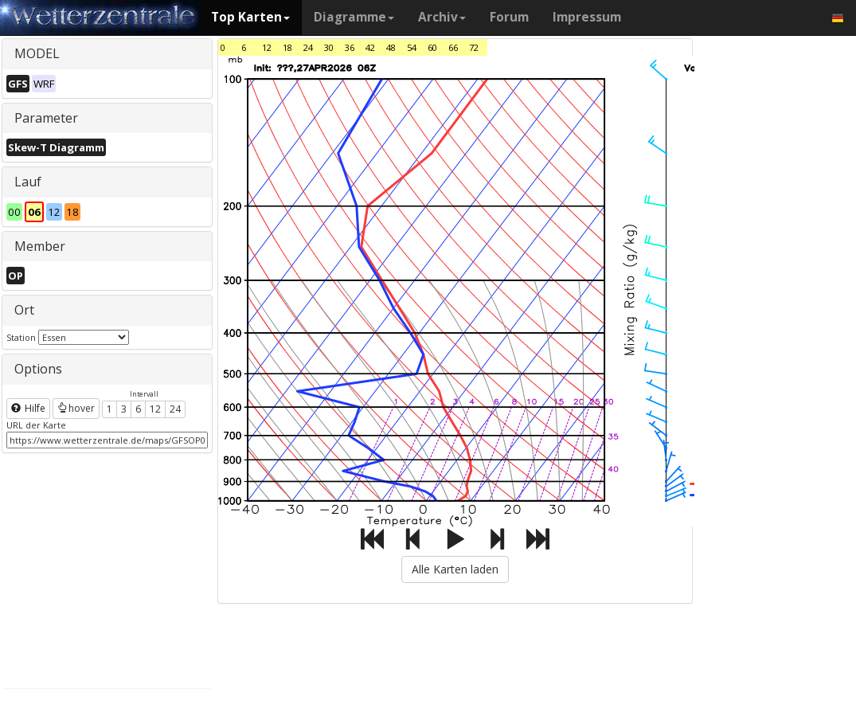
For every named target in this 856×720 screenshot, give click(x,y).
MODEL (37, 53)
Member (39, 246)
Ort (24, 310)
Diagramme (354, 17)
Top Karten (250, 17)
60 (432, 47)
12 (155, 409)
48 (391, 47)
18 (287, 47)
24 (175, 409)
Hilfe (28, 408)
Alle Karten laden (455, 569)
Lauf (27, 181)
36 (349, 47)
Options (38, 369)
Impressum (587, 17)
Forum (509, 17)
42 (370, 47)
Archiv (442, 17)
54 (411, 47)
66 (453, 47)
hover (76, 408)
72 (474, 47)
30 (329, 47)
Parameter (46, 118)
